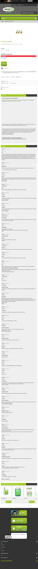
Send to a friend (5, 87)
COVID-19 (2, 550)
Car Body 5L (3, 498)
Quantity (2, 48)
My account (4, 557)
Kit (1, 548)
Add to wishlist (6, 68)
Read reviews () (5, 83)
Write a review (13, 83)
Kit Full (25, 498)
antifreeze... (15, 498)
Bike (1, 543)
